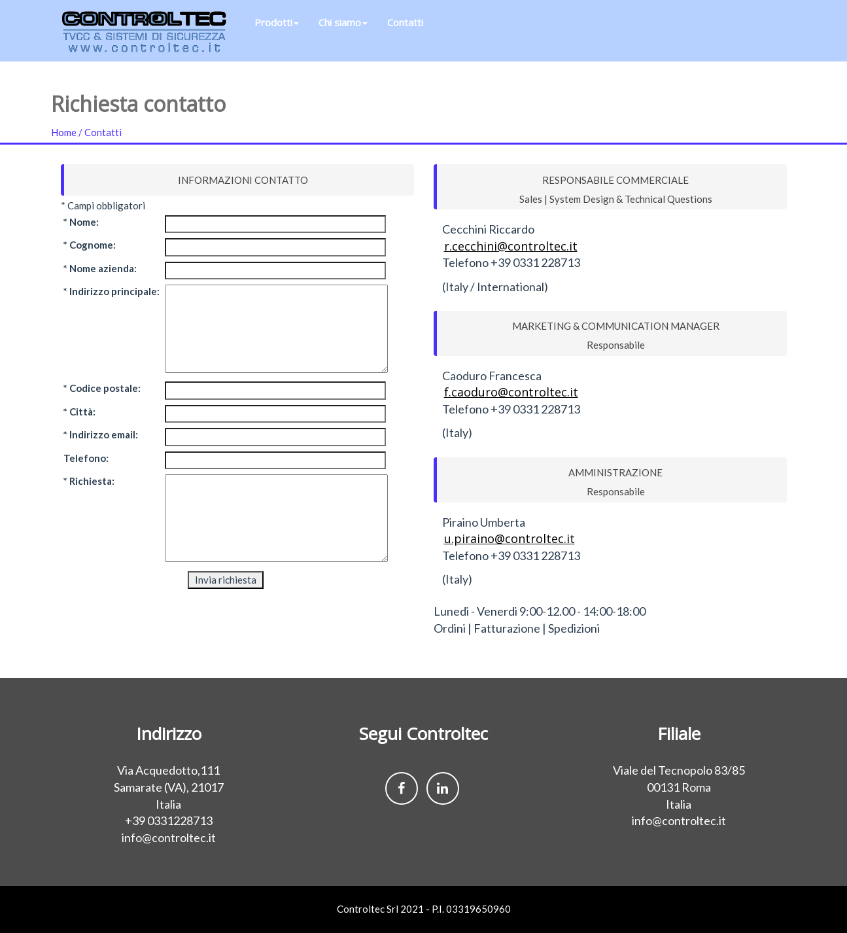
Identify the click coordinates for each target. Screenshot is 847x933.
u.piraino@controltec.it (509, 538)
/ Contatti (100, 132)
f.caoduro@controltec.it (511, 392)
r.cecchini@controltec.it (511, 246)
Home (64, 132)
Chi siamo (343, 32)
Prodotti (276, 32)
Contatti (405, 32)
